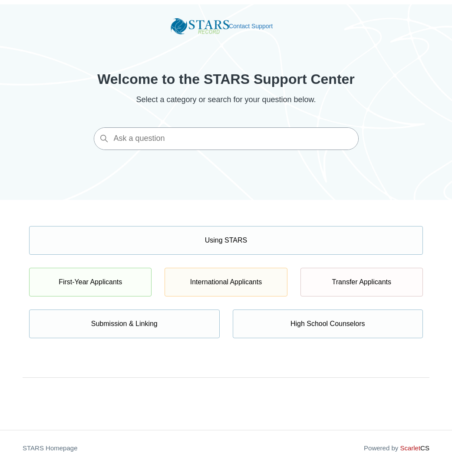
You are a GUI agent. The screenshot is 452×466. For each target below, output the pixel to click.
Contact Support (251, 26)
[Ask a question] (226, 139)
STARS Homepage (50, 448)
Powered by (396, 448)
